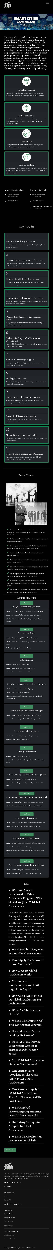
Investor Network (9, 1239)
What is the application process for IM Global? (25, 1138)
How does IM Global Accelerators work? (23, 972)
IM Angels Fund (9, 1235)
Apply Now (10, 1150)
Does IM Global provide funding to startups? (24, 1033)
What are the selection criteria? (25, 1012)
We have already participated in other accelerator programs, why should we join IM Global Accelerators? (25, 898)
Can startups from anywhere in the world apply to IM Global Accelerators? (23, 1076)
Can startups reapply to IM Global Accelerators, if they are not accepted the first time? (25, 1095)
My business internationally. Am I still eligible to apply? (24, 985)
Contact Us (7, 1200)
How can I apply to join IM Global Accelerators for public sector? (25, 999)
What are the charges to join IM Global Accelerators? (26, 951)
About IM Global (9, 1193)
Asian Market (8, 1210)
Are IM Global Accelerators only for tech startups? (26, 1062)
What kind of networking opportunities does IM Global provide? (25, 1111)
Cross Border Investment (11, 1231)
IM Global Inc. (31, 1248)
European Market (9, 1218)
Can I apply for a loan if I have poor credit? (26, 962)
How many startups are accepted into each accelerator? (24, 1126)
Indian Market (8, 1214)
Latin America (8, 1221)
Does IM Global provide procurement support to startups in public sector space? (24, 1047)
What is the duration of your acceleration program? (25, 1023)
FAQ (5, 1196)
